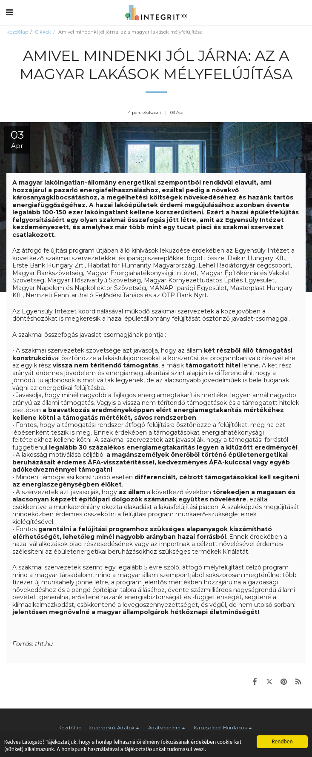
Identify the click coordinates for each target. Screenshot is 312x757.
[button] (9, 12)
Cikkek (43, 32)
